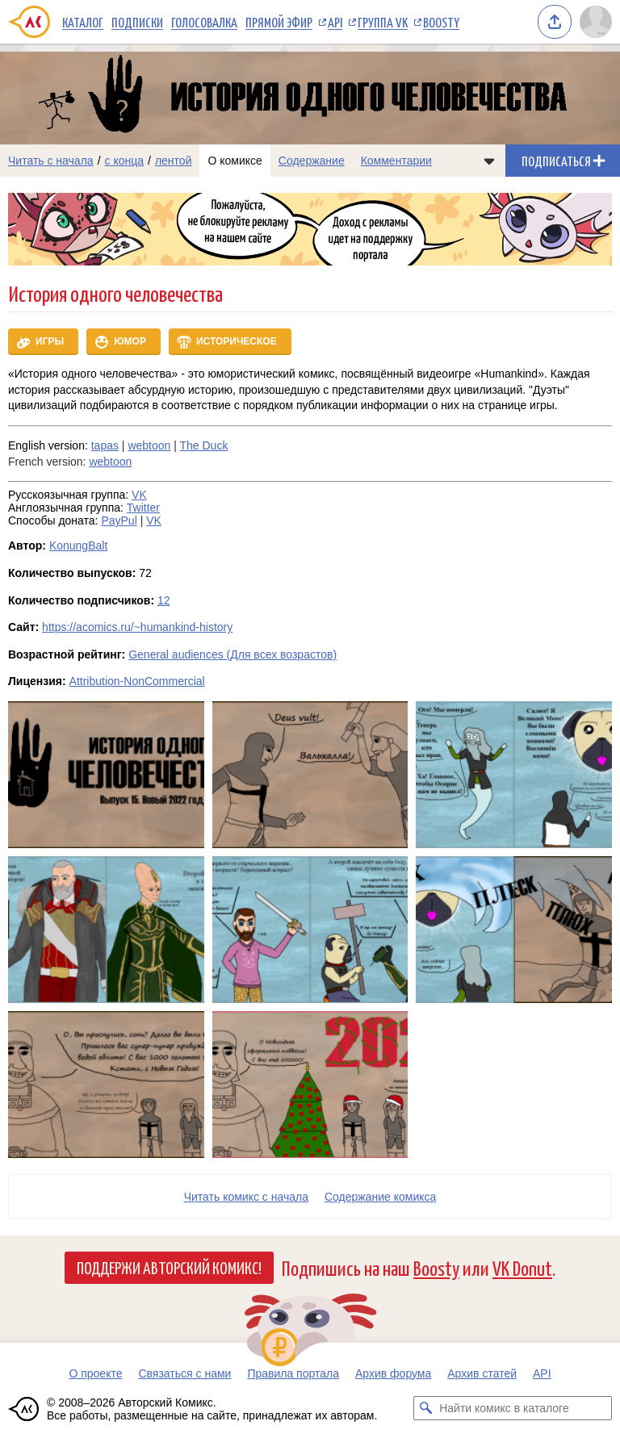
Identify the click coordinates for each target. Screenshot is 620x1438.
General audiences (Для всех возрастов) (232, 654)
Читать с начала (51, 160)
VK (139, 494)
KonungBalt (78, 545)
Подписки (137, 22)
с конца (125, 160)
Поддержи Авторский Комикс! (169, 1266)
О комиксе (234, 160)
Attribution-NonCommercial (137, 681)
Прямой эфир (278, 22)
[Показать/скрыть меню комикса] (489, 160)
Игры (50, 341)
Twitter (143, 507)
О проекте (95, 1373)
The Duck (204, 445)
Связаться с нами (184, 1373)
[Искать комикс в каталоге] (425, 1408)
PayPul (118, 520)
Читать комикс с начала (246, 1196)
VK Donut (522, 1267)
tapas (105, 445)
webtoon (149, 445)
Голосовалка (204, 22)
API (335, 22)
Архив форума (393, 1373)
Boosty (441, 22)
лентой (173, 160)
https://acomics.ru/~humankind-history (137, 627)
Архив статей (482, 1373)
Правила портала (293, 1373)
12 (163, 600)
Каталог (82, 22)
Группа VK (383, 22)
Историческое (236, 341)
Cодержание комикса (380, 1196)
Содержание (312, 160)
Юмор (130, 341)
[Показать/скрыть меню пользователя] (596, 22)
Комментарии (396, 160)
